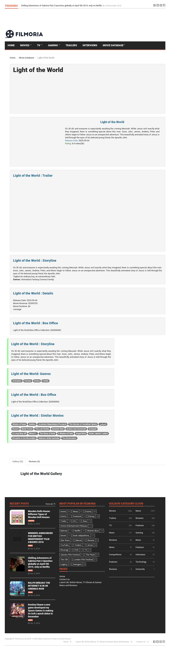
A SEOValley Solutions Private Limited (48, 639)
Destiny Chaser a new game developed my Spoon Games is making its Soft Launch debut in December (40, 610)
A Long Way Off (19, 433)
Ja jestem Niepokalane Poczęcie (52, 424)
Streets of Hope (19, 424)
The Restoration (69, 438)
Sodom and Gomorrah (76, 429)
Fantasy (27, 381)
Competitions (115, 554)
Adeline (32, 424)
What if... (33, 433)
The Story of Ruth (47, 433)
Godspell (93, 429)
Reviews (140, 518)
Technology (141, 562)
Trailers (71, 45)
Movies (25, 45)
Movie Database (113, 45)
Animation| (26, 279)
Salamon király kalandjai (48, 438)
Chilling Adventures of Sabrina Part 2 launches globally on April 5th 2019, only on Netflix (61, 5)
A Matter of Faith (65, 433)
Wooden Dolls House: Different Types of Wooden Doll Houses (39, 514)
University (140, 569)
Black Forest (27, 429)
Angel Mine (81, 433)
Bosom (15, 429)
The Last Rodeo (42, 429)
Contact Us (64, 579)
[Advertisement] (105, 19)
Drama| (43, 279)
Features (140, 525)
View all (49, 504)
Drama (37, 381)
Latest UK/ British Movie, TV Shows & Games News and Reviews (102, 642)
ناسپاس (103, 424)
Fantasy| (36, 279)
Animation (17, 381)
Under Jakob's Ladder (98, 433)
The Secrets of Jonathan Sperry (83, 424)
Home (11, 45)
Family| (50, 279)
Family (45, 381)
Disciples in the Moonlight (24, 438)
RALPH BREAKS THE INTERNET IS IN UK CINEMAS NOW (39, 585)
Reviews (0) (34, 461)
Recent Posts (19, 503)
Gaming (53, 45)
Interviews (90, 45)
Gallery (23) (17, 461)
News (30, 545)
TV (39, 45)
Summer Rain (58, 429)
